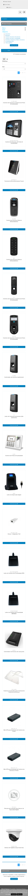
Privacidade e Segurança (15, 889)
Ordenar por (5, 61)
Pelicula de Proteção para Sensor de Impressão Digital (14, 809)
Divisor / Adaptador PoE (14, 534)
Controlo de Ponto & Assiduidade (14, 455)
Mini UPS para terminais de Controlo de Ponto (14, 730)
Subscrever (14, 878)
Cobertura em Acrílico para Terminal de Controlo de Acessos (14, 691)
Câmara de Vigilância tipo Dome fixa (14, 847)
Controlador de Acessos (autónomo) (14, 377)
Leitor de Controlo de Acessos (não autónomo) (14, 417)
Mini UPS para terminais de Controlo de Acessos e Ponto (14, 770)
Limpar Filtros (14, 45)
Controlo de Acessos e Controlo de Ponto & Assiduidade (14, 103)
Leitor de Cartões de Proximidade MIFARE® (14, 613)
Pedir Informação (14, 111)
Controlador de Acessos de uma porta (14, 651)
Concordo (13, 894)
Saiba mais (19, 894)
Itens (3, 66)
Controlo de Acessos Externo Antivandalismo (14, 221)
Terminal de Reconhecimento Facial (14, 181)
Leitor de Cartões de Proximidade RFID (14, 573)
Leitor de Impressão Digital (14, 494)
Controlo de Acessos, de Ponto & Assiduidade (14, 142)
